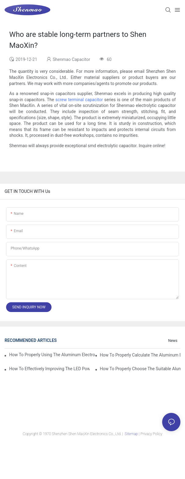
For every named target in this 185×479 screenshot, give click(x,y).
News (172, 341)
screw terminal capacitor (79, 99)
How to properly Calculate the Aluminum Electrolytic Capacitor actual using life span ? (140, 355)
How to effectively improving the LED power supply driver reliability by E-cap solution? (49, 368)
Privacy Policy (151, 434)
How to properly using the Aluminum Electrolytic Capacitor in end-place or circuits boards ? (52, 354)
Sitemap (131, 434)
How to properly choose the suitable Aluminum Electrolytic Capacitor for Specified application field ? (140, 368)
